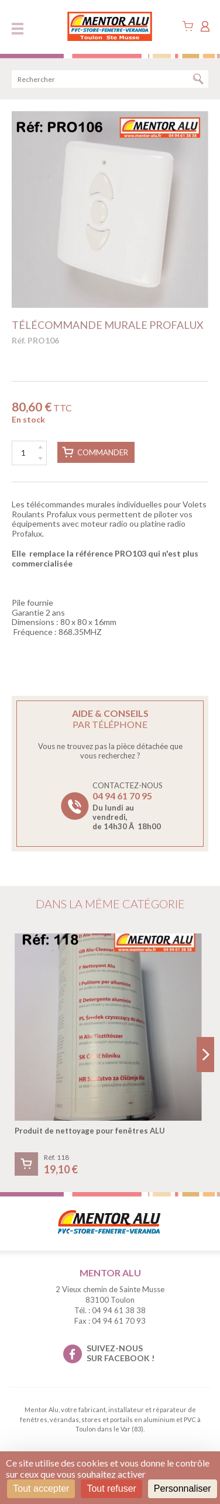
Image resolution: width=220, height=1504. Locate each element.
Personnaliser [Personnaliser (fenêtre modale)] (182, 1488)
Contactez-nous (127, 806)
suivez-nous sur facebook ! (120, 1353)
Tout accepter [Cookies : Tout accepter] (41, 1488)
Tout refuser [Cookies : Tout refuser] (111, 1488)
